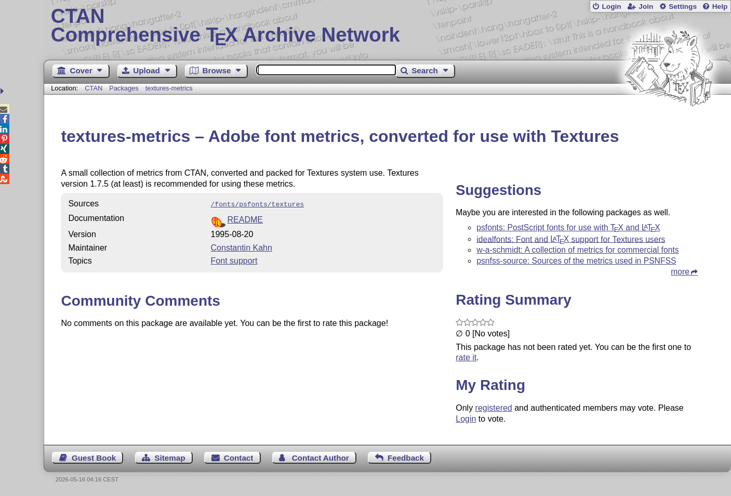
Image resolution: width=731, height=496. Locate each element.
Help (720, 6)
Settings (683, 6)
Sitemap (169, 457)
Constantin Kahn (241, 246)
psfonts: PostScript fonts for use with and (568, 227)
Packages (124, 88)
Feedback (406, 457)
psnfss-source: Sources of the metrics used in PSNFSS (576, 260)
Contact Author (320, 457)
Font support (234, 259)
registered (493, 407)
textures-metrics (169, 88)
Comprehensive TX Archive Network (387, 26)
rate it (466, 357)
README (245, 218)
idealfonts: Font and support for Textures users (570, 238)
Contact (239, 457)
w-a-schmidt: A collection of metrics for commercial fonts (577, 249)
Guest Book (94, 457)
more (680, 271)
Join (646, 6)
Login (611, 6)
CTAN (93, 88)
